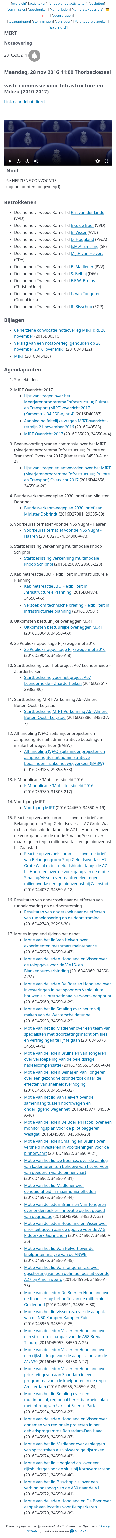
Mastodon (80, 1531)
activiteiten (37, 3)
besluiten (97, 3)
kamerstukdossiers (88, 9)
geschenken (38, 9)
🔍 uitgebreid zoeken (91, 21)
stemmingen (43, 21)
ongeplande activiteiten (67, 3)
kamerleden (60, 9)
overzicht (19, 3)
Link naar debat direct (24, 101)
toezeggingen (19, 21)
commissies (17, 9)
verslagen (63, 21)
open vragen (63, 15)
